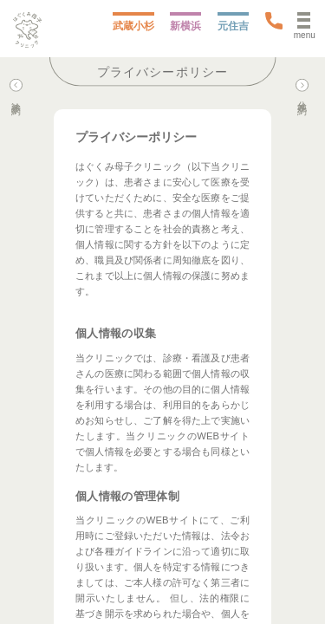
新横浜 (185, 26)
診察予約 (16, 90)
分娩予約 (302, 90)
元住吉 (233, 26)
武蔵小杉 (133, 26)
